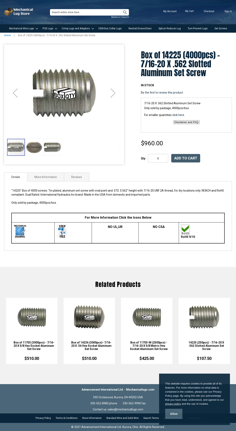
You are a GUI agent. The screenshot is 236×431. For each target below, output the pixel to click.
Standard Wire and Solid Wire (122, 418)
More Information (45, 177)
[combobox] (89, 12)
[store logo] (19, 11)
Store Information (92, 418)
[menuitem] (22, 28)
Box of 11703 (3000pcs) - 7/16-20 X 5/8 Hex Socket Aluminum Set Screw (34, 346)
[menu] (118, 28)
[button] (15, 92)
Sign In (228, 11)
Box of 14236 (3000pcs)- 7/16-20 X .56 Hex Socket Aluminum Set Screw (91, 346)
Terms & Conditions (67, 418)
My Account (170, 11)
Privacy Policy (43, 418)
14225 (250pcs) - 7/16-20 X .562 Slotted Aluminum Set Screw (206, 346)
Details (15, 177)
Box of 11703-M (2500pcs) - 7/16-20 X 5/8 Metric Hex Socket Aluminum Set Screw (149, 346)
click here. (178, 115)
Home (7, 35)
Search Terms (151, 418)
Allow (174, 413)
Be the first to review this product (162, 92)
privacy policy (173, 403)
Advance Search (120, 17)
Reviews (76, 177)
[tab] (15, 177)
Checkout (209, 11)
